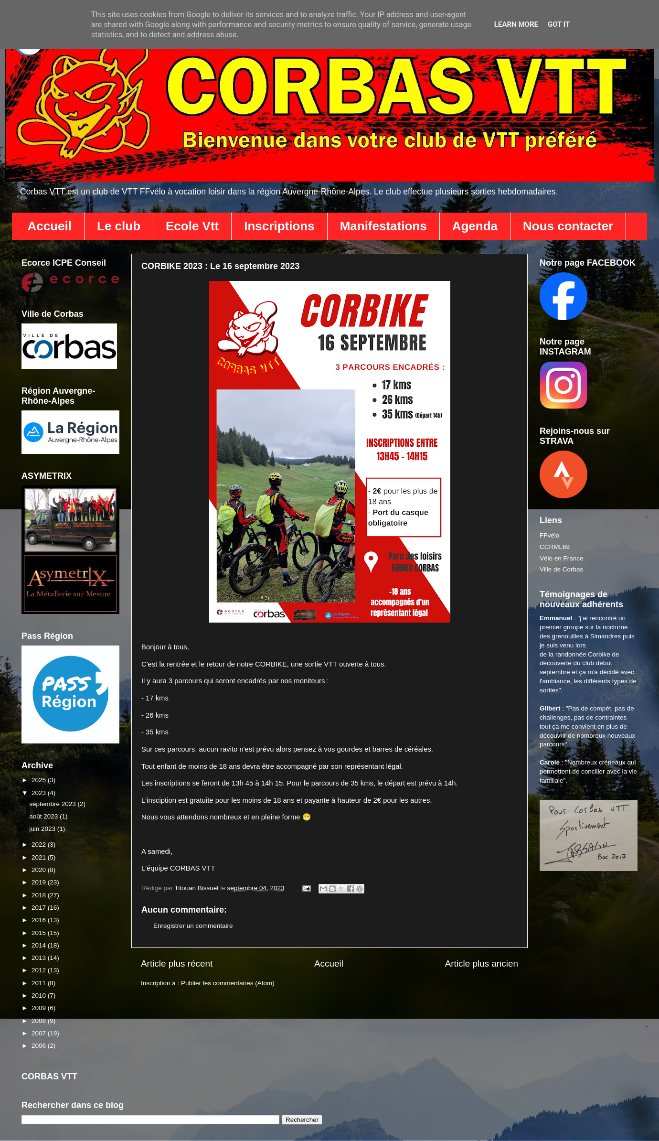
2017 (40, 907)
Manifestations (383, 226)
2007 (40, 1033)
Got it (559, 24)
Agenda (475, 226)
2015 (40, 932)
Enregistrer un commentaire (193, 925)
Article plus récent (177, 963)
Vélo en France (562, 558)
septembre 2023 (53, 803)
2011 (40, 983)
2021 (40, 857)
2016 (40, 920)
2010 (40, 995)
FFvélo (549, 535)
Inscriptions (279, 226)
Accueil (50, 226)
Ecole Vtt (192, 226)
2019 (40, 882)
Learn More (516, 24)
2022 (40, 844)
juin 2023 (43, 828)
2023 (40, 793)
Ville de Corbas (561, 569)
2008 (40, 1020)
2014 (40, 945)
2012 (40, 970)
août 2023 (44, 816)
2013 (40, 957)
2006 (40, 1045)
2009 (40, 1008)
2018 (40, 895)
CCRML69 (555, 546)
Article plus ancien (481, 963)
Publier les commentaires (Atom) (228, 983)
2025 (40, 780)
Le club (118, 226)
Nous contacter (568, 226)
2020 (40, 869)
